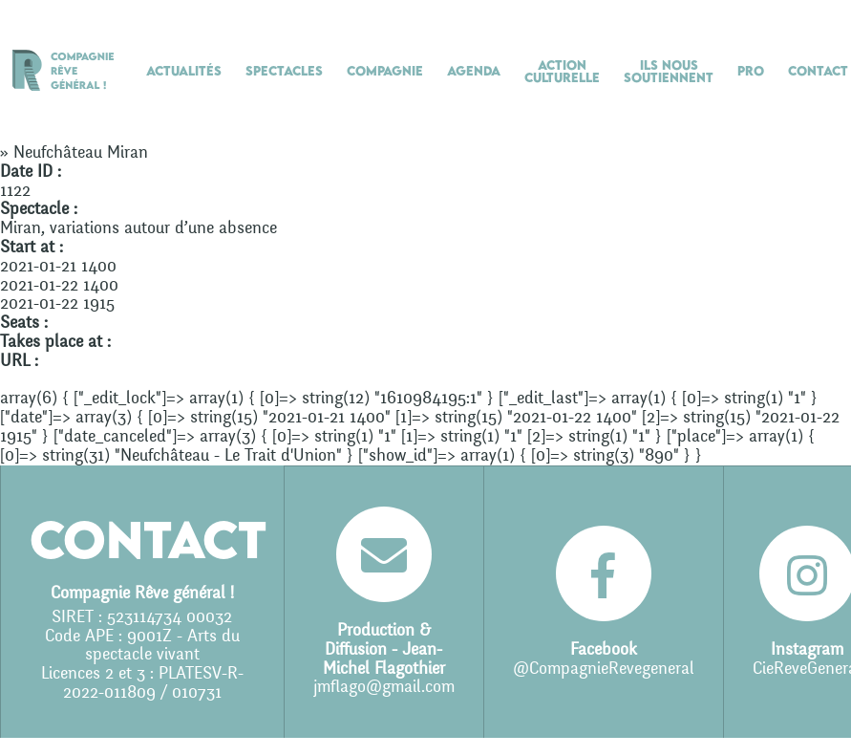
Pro (750, 70)
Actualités (184, 70)
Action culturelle (562, 71)
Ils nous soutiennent (668, 71)
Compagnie (385, 70)
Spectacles (284, 70)
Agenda (473, 70)
